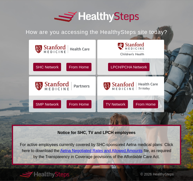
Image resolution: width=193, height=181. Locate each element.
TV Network (115, 104)
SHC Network (47, 67)
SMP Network (47, 104)
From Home (79, 67)
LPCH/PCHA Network (129, 67)
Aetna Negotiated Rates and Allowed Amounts (101, 151)
